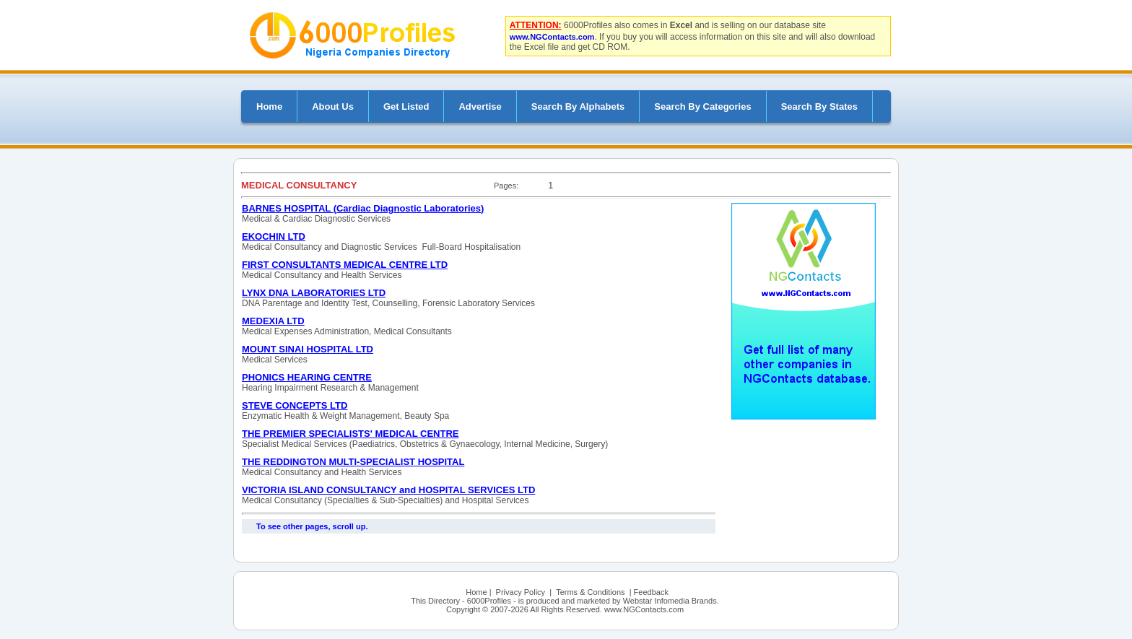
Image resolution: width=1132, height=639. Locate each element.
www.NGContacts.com (552, 36)
